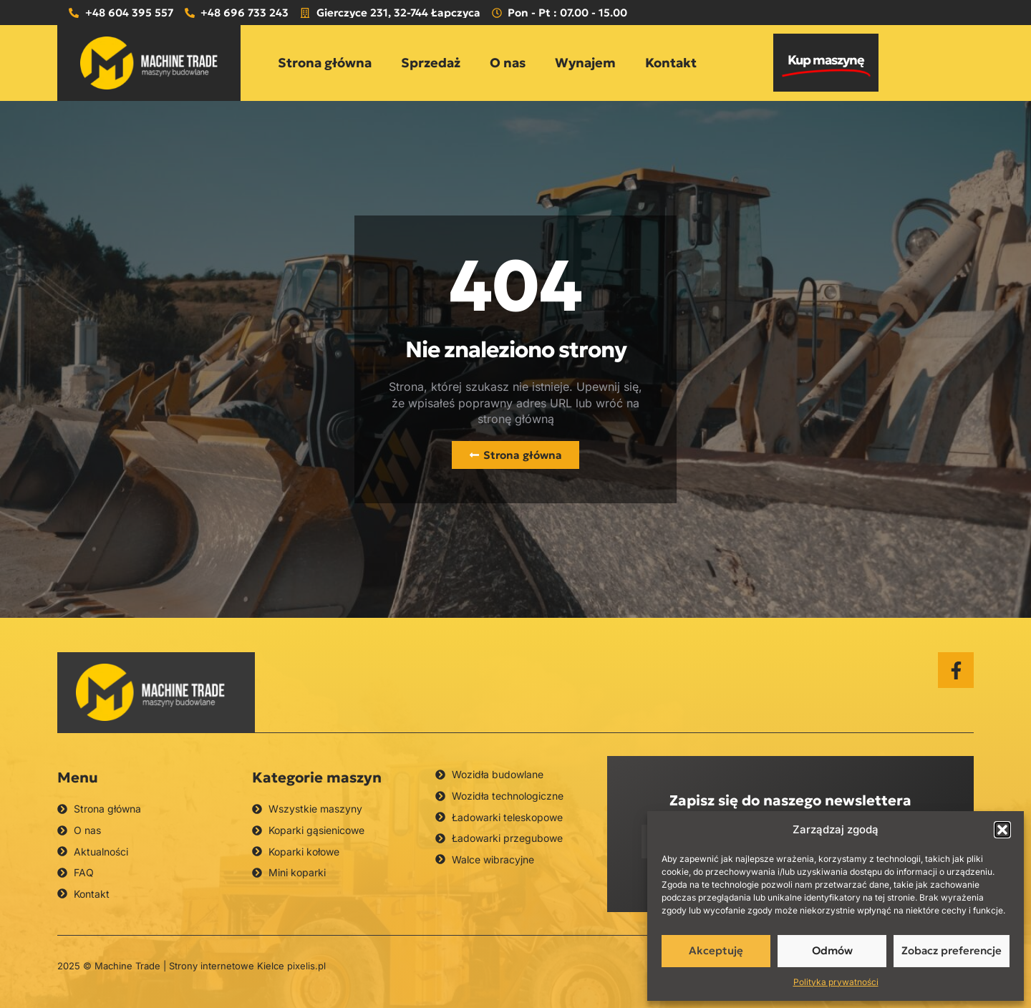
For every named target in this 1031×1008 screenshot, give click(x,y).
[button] (1002, 830)
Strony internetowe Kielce (226, 965)
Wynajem (585, 62)
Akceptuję (716, 950)
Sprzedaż (430, 62)
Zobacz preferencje (951, 950)
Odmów (832, 950)
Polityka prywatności (835, 981)
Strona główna (325, 62)
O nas (508, 62)
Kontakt (671, 62)
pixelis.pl (306, 965)
